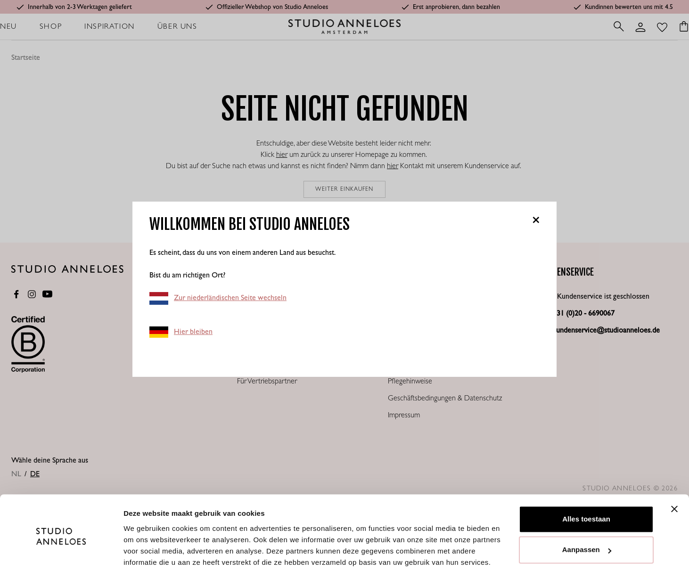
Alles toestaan (586, 490)
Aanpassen (586, 521)
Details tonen (145, 559)
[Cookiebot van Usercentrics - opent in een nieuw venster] (61, 560)
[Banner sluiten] (674, 480)
